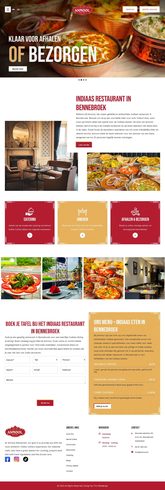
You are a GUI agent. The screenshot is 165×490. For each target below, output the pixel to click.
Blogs (68, 460)
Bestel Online (71, 439)
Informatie (70, 445)
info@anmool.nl (141, 452)
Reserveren (70, 450)
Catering (69, 455)
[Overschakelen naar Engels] (18, 9)
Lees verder (84, 145)
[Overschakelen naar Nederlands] (13, 9)
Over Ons (70, 434)
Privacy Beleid (72, 466)
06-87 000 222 (141, 447)
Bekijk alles (102, 406)
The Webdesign (101, 486)
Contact (69, 471)
